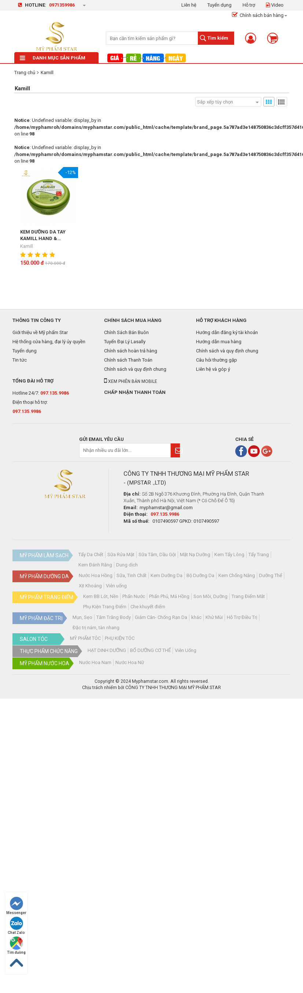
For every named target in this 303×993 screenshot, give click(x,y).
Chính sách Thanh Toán (128, 360)
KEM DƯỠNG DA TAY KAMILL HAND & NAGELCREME (43, 235)
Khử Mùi (214, 617)
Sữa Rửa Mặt (120, 554)
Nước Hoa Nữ (129, 662)
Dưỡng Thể (270, 575)
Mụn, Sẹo (82, 617)
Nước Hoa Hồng (95, 575)
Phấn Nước (133, 596)
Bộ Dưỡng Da (200, 575)
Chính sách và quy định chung (135, 369)
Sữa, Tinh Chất (132, 575)
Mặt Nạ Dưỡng (195, 554)
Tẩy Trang (258, 554)
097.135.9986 (54, 393)
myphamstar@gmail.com (166, 507)
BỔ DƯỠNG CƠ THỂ (150, 650)
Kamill (47, 72)
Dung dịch (127, 565)
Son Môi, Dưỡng (210, 596)
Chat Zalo (16, 926)
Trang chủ (24, 72)
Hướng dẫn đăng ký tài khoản (227, 332)
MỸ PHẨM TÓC (85, 638)
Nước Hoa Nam (95, 662)
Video (275, 5)
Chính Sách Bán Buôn (126, 332)
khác (196, 617)
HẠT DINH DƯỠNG (107, 650)
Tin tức (19, 360)
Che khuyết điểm (147, 606)
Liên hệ (188, 5)
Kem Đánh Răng (95, 565)
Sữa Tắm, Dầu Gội (157, 554)
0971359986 (62, 5)
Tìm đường (16, 945)
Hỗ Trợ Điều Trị (242, 617)
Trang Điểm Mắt (248, 596)
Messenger (16, 906)
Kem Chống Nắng (236, 575)
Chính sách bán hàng (258, 15)
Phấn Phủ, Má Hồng (169, 596)
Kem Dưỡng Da (166, 575)
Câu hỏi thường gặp (216, 360)
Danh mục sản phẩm (52, 58)
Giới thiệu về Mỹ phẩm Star (40, 332)
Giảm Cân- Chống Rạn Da (161, 617)
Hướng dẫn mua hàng (218, 341)
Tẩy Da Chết (90, 554)
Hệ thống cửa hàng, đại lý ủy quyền (48, 341)
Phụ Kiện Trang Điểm (104, 606)
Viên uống (116, 585)
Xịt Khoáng (90, 585)
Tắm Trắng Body (113, 617)
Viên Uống (185, 650)
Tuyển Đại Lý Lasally (124, 341)
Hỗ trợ (249, 5)
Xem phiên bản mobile (130, 381)
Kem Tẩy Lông (229, 554)
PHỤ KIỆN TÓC (119, 638)
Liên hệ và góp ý (213, 369)
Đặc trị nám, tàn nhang (96, 627)
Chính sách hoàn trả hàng (130, 351)
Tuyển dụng (219, 5)
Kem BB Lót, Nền (100, 596)
